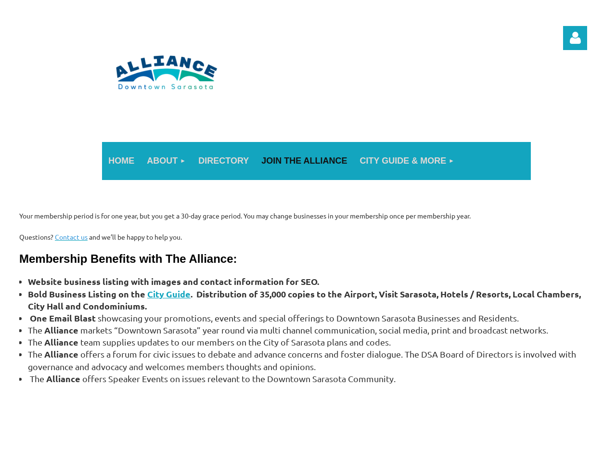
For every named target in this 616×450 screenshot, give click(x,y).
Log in (575, 38)
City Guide (169, 293)
